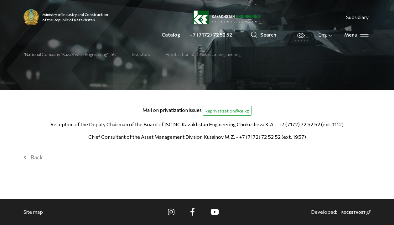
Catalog (171, 35)
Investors (141, 54)
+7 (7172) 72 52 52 (210, 35)
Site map (33, 212)
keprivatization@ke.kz (227, 110)
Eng (325, 35)
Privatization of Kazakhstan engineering (203, 54)
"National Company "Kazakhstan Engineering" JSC (69, 54)
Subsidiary (357, 17)
